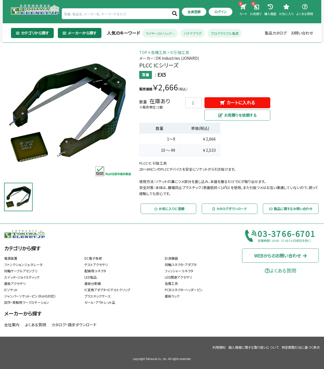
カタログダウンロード (229, 208)
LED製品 (90, 277)
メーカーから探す (22, 313)
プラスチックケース (97, 296)
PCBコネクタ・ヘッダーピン (184, 289)
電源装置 (10, 258)
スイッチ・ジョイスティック (21, 277)
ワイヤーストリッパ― (160, 33)
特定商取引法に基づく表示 (301, 347)
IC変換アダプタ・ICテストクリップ (107, 289)
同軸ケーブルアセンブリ (20, 270)
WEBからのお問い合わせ (280, 255)
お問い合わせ (302, 33)
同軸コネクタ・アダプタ (181, 264)
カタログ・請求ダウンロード (74, 324)
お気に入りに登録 (169, 208)
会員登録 (194, 11)
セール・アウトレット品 (99, 302)
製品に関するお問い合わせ (290, 208)
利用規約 (219, 347)
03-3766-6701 (287, 234)
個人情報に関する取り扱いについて (253, 347)
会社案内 (11, 324)
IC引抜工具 (179, 52)
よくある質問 (35, 324)
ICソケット (11, 289)
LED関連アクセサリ (178, 277)
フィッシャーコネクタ (179, 270)
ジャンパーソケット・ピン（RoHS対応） (30, 296)
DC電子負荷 (93, 258)
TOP (143, 52)
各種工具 (158, 52)
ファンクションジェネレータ (23, 264)
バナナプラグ (192, 33)
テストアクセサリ (96, 264)
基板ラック (172, 296)
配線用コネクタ (95, 270)
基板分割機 (92, 283)
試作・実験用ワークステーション (26, 302)
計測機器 (171, 258)
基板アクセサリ (14, 283)
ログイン (220, 11)
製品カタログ (276, 33)
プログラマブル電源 (224, 33)
